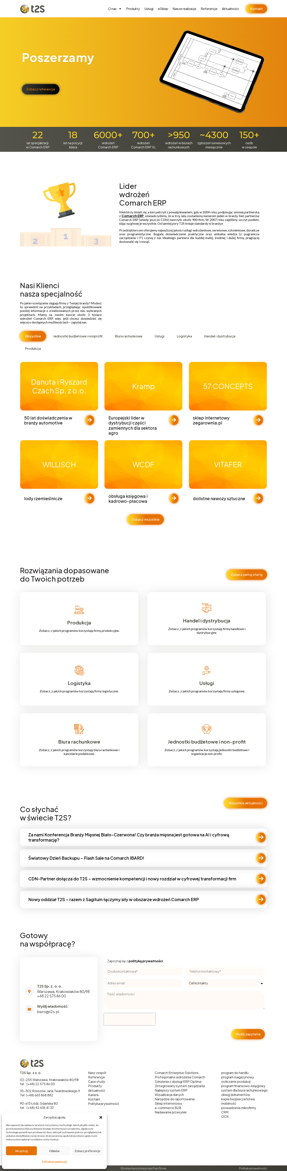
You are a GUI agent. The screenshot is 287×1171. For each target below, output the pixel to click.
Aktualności (230, 9)
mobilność (228, 1103)
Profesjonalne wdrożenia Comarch (180, 1077)
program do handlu (235, 1073)
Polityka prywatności (54, 1161)
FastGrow (159, 1168)
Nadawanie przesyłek (171, 1112)
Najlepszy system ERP (171, 1090)
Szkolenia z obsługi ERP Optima (178, 1081)
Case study (96, 1081)
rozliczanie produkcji (236, 1081)
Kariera (93, 1095)
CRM (224, 1112)
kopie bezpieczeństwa (238, 1099)
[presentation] (129, 1019)
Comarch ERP (133, 216)
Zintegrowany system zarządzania (180, 1086)
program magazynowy (237, 1077)
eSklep (163, 9)
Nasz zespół (97, 1073)
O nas (115, 8)
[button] (101, 1117)
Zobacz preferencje (87, 1151)
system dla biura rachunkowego (244, 1090)
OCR (225, 1116)
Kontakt (94, 1099)
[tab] (33, 336)
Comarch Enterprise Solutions (177, 1073)
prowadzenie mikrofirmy (238, 1108)
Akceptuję (21, 1151)
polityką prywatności (146, 961)
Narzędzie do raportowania (175, 1099)
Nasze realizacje (184, 9)
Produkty (133, 9)
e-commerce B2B (168, 1108)
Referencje (209, 9)
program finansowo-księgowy (243, 1086)
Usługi (148, 9)
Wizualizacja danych (169, 1095)
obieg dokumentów (235, 1095)
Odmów (54, 1151)
